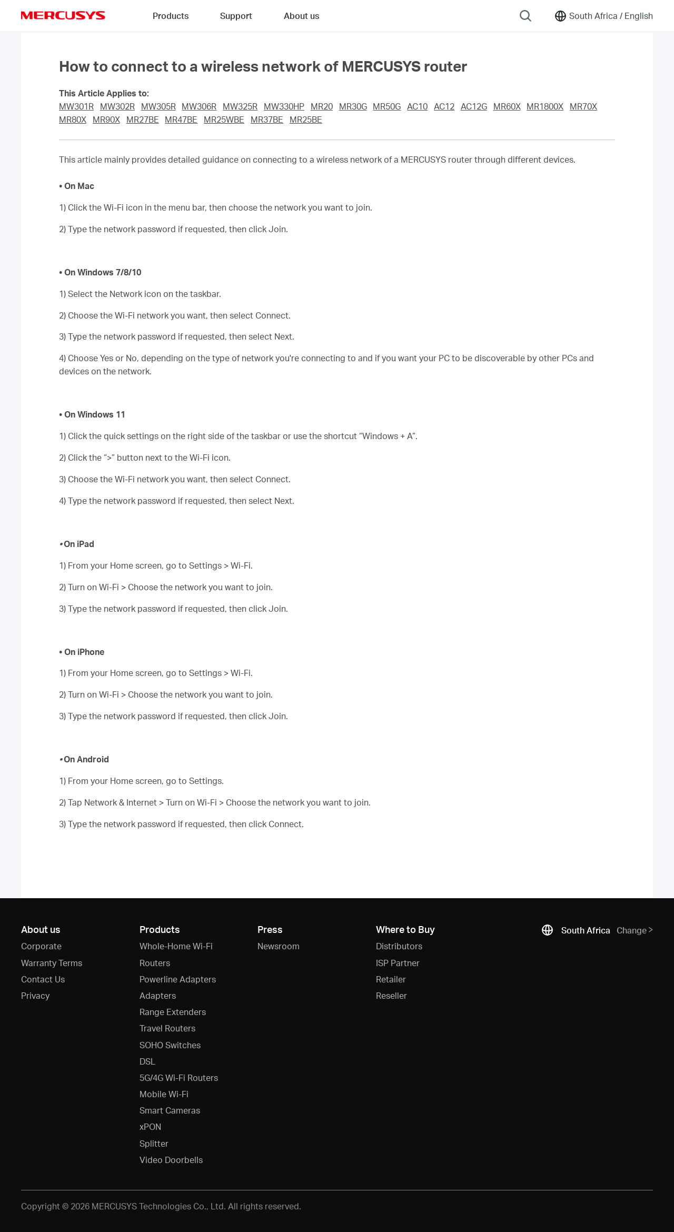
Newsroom (278, 946)
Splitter (154, 1143)
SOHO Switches (170, 1045)
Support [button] (236, 15)
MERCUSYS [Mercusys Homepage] (63, 15)
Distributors (399, 946)
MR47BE (181, 119)
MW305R (158, 106)
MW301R (76, 106)
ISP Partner (398, 963)
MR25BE (306, 119)
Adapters (158, 995)
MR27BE (142, 119)
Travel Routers (167, 1028)
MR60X (507, 106)
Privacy (35, 995)
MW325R (240, 106)
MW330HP (284, 106)
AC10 (417, 106)
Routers (155, 963)
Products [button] (171, 15)
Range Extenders (173, 1012)
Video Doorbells (171, 1160)
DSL (147, 1061)
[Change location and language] (603, 16)
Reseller (391, 995)
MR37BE (267, 119)
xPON (150, 1126)
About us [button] (301, 15)
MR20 (322, 106)
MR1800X (545, 106)
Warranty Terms (51, 963)
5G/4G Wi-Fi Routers (179, 1077)
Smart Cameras (170, 1110)
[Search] (525, 16)
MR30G (353, 106)
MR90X (106, 119)
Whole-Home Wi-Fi (176, 946)
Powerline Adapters (178, 979)
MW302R (117, 106)
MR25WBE (224, 119)
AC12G (474, 106)
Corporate (41, 946)
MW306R (199, 106)
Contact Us (43, 979)
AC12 (444, 106)
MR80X (72, 119)
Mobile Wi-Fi (164, 1094)
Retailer (391, 979)
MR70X (583, 106)
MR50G (387, 106)
